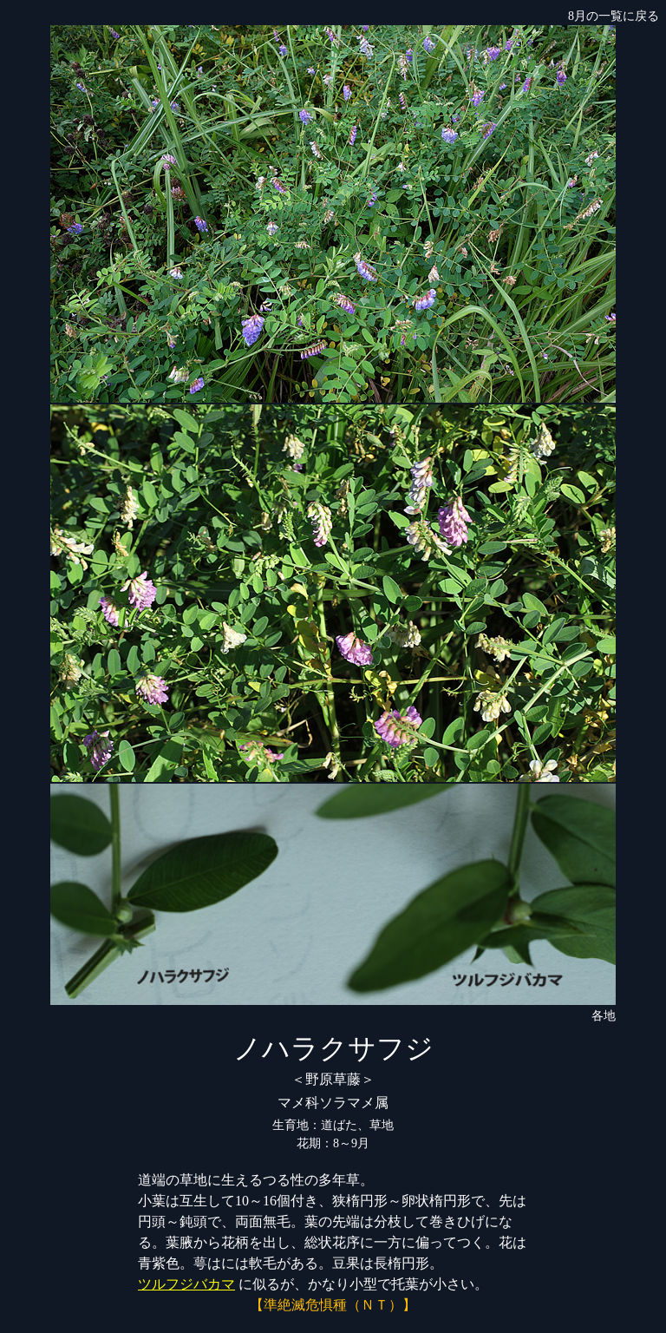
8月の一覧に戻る (613, 16)
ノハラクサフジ (333, 1048)
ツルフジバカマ (186, 1284)
